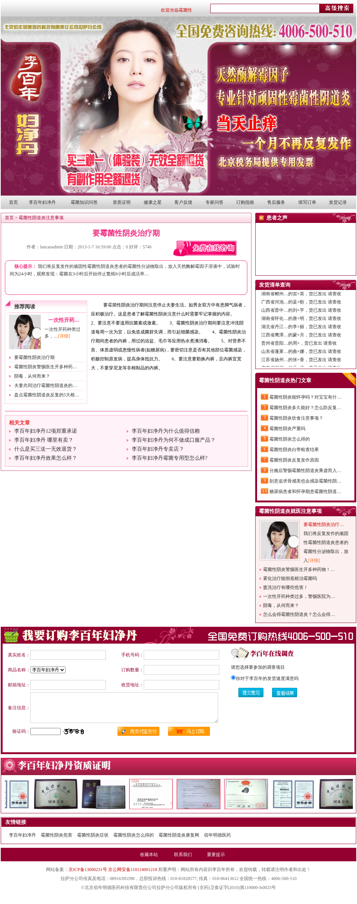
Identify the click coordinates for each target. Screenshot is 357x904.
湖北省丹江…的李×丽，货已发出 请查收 (301, 329)
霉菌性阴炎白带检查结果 (294, 449)
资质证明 (122, 202)
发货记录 (338, 202)
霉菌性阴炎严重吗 (287, 428)
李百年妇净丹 (42, 202)
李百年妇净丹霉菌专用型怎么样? (169, 458)
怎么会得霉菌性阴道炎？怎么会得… (299, 614)
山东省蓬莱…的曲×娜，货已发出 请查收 (301, 353)
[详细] (64, 336)
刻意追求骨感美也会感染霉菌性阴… (305, 481)
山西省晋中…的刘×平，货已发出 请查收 (301, 312)
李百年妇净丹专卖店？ (158, 449)
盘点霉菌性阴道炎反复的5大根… (46, 394)
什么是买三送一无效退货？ (45, 449)
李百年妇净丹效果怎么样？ (45, 458)
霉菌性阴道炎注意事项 (41, 217)
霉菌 (112, 305)
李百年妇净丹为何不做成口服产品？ (174, 440)
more (346, 217)
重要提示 (216, 854)
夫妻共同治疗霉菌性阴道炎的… (45, 385)
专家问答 (214, 202)
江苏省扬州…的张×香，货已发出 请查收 (301, 362)
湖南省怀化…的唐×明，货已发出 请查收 (301, 320)
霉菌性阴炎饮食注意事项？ (296, 418)
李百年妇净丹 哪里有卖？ (43, 440)
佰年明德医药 (217, 835)
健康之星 (153, 202)
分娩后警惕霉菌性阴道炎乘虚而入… (305, 470)
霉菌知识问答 (84, 202)
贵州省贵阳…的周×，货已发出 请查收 (299, 345)
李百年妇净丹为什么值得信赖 (166, 431)
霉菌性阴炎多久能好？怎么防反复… (305, 407)
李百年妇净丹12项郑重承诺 (45, 431)
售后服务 (276, 202)
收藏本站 (149, 854)
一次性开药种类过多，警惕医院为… (299, 596)
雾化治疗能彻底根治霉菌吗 (290, 578)
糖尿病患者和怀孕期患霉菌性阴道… (305, 491)
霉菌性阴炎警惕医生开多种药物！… (299, 569)
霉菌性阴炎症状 (93, 835)
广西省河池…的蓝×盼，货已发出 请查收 (301, 304)
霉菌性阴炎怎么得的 (289, 439)
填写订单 (307, 202)
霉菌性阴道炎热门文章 (285, 380)
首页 (13, 202)
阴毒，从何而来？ (32, 376)
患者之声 (276, 218)
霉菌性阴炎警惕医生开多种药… (45, 366)
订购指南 (245, 202)
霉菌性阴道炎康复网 (179, 835)
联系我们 (183, 854)
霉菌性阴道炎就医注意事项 (290, 511)
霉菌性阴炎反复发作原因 (294, 460)
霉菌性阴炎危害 (56, 835)
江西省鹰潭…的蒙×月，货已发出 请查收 (301, 337)
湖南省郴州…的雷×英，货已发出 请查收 (301, 296)
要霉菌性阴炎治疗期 (126, 233)
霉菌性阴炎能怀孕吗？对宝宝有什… (305, 397)
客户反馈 (183, 202)
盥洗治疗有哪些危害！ (285, 587)
